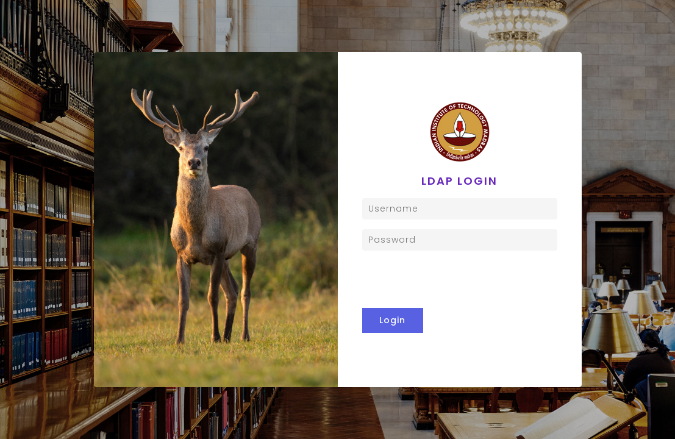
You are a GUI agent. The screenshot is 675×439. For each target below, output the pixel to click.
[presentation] (459, 279)
